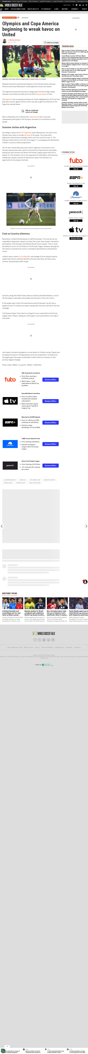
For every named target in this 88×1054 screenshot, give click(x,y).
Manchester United (49, 480)
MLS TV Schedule (33, 1)
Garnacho (27, 135)
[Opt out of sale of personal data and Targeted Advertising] (3, 1051)
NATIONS (65, 9)
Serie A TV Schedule (70, 1)
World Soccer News (34, 483)
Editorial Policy (59, 647)
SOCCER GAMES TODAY (18, 9)
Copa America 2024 (35, 480)
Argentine (8, 99)
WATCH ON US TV (33, 9)
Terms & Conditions (47, 647)
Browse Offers (50, 380)
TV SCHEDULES (46, 9)
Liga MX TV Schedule (45, 1)
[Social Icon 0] (35, 640)
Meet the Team (28, 647)
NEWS (7, 9)
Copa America (34, 117)
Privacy (37, 647)
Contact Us (77, 647)
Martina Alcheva (15, 40)
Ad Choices (69, 647)
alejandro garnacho (10, 480)
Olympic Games (41, 94)
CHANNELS (75, 9)
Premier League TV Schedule (19, 1)
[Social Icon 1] (39, 640)
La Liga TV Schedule (58, 1)
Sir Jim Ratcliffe (24, 256)
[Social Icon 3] (48, 640)
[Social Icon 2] (44, 640)
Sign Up (75, 169)
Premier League (20, 483)
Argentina (23, 480)
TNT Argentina (26, 132)
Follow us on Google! (52, 41)
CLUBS (57, 9)
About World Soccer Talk (14, 647)
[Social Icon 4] (53, 640)
